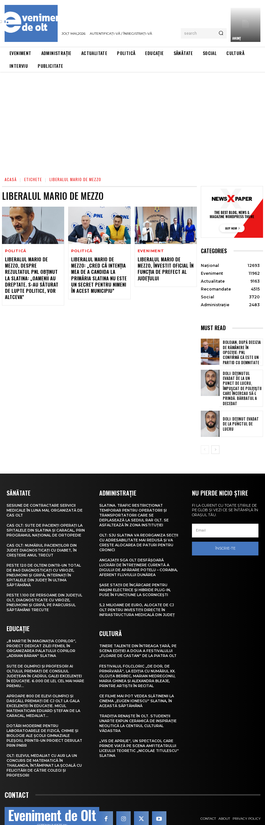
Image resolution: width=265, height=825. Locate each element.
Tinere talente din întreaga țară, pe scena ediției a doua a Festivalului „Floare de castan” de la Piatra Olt (138, 638)
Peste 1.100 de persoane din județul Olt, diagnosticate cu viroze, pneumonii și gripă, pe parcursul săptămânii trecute (45, 591)
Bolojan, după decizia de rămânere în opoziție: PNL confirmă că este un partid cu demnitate (241, 352)
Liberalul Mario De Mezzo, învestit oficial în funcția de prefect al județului (165, 267)
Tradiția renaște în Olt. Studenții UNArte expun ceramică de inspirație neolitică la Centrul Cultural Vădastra (138, 708)
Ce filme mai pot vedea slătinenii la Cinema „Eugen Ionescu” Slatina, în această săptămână (137, 686)
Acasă (11, 179)
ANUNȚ (236, 38)
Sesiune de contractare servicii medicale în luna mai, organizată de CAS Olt (45, 502)
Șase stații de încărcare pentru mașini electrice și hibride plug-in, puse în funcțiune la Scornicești (135, 579)
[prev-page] (205, 442)
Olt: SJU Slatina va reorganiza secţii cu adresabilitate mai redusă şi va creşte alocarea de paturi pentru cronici (139, 533)
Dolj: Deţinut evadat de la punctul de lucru (242, 416)
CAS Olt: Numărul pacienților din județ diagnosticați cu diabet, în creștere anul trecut (42, 541)
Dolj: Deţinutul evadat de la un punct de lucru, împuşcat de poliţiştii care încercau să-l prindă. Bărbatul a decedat (242, 383)
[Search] (221, 33)
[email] (225, 523)
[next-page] (215, 442)
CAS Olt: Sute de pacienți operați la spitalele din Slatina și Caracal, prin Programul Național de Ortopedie (46, 522)
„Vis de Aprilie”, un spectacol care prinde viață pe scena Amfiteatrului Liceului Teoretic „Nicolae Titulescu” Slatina (138, 731)
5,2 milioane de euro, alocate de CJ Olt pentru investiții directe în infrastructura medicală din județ (137, 598)
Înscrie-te (225, 540)
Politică (15, 251)
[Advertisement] (132, 121)
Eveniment (151, 251)
